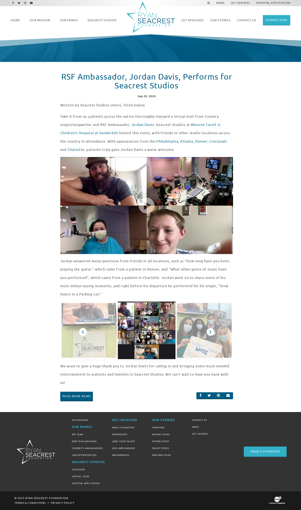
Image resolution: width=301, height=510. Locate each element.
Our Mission (80, 420)
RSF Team (77, 434)
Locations (78, 469)
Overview (158, 427)
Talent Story (160, 448)
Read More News (77, 396)
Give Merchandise (123, 448)
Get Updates (200, 434)
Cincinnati (218, 141)
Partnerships (120, 455)
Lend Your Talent (123, 441)
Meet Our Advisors (84, 441)
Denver (201, 141)
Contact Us (199, 420)
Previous (82, 332)
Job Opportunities (84, 455)
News (195, 427)
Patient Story (161, 434)
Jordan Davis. (143, 125)
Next (210, 332)
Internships (119, 434)
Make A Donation (123, 427)
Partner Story (161, 455)
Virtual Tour (80, 476)
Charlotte (76, 150)
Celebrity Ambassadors (87, 448)
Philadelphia (167, 141)
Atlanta (186, 141)
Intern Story (160, 441)
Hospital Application (86, 483)
